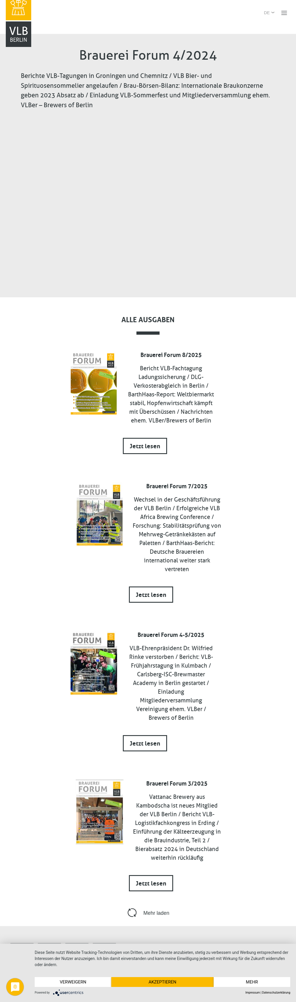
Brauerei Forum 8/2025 (171, 354)
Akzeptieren (162, 982)
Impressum (252, 992)
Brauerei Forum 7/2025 (177, 485)
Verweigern (73, 982)
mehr (252, 982)
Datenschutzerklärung (276, 992)
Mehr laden (156, 913)
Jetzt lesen (145, 445)
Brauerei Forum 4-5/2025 (171, 634)
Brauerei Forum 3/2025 (177, 782)
